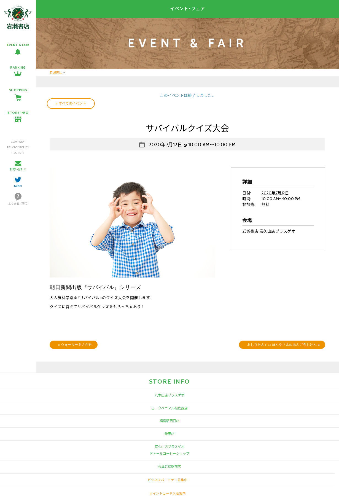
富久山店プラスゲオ (169, 447)
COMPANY (18, 142)
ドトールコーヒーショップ (169, 454)
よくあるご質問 (18, 204)
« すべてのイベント (71, 103)
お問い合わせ (18, 169)
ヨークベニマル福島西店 (169, 408)
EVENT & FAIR (18, 45)
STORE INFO (17, 112)
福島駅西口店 (169, 421)
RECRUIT (18, 153)
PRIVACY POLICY (18, 147)
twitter (18, 186)
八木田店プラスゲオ (169, 395)
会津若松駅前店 (169, 467)
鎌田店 (169, 434)
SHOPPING (18, 90)
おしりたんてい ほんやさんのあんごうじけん (283, 345)
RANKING (18, 67)
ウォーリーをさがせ (75, 345)
